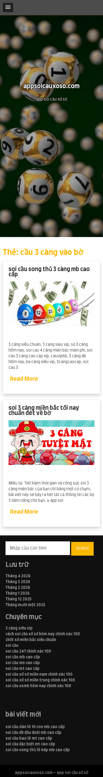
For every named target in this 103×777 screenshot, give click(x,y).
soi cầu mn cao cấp (22, 663)
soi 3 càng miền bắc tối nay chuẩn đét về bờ (44, 410)
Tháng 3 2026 (17, 582)
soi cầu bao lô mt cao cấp (28, 738)
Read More (24, 379)
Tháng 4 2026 (17, 576)
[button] (8, 7)
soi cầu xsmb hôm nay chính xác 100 (38, 686)
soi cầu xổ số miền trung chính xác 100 (40, 680)
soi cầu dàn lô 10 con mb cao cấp (35, 727)
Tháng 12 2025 (18, 599)
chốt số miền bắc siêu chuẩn (30, 640)
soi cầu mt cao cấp (22, 669)
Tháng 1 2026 (17, 593)
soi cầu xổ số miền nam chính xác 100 (39, 674)
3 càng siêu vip (19, 628)
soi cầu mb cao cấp (22, 657)
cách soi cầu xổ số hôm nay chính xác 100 (42, 634)
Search (82, 548)
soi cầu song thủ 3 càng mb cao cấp (49, 272)
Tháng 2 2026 (17, 588)
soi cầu (11, 646)
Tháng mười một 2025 (25, 605)
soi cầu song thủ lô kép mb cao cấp (37, 750)
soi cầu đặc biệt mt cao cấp (30, 744)
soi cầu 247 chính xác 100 (28, 651)
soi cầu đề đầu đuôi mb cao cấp (33, 733)
